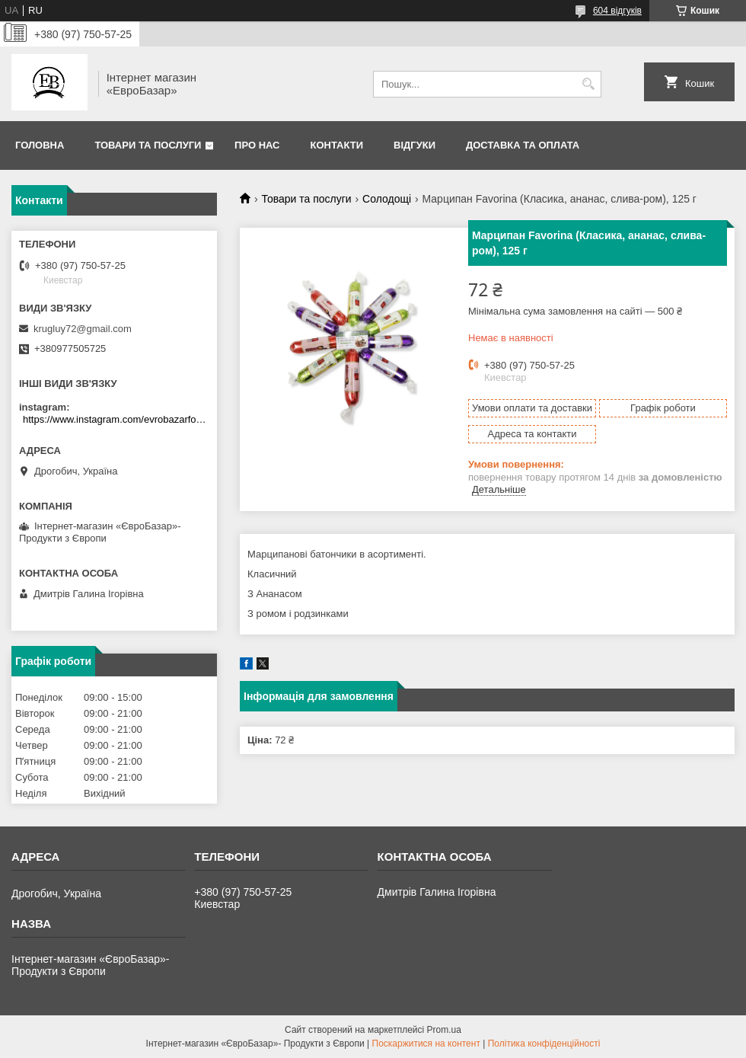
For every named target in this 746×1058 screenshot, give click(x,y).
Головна (39, 145)
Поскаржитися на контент (426, 1043)
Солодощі (386, 199)
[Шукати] (588, 84)
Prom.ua (444, 1029)
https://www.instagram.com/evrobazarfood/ (116, 419)
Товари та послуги (147, 145)
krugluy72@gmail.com (82, 328)
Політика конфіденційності (544, 1043)
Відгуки (414, 145)
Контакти (337, 145)
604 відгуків (617, 10)
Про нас (256, 145)
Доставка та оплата (522, 145)
